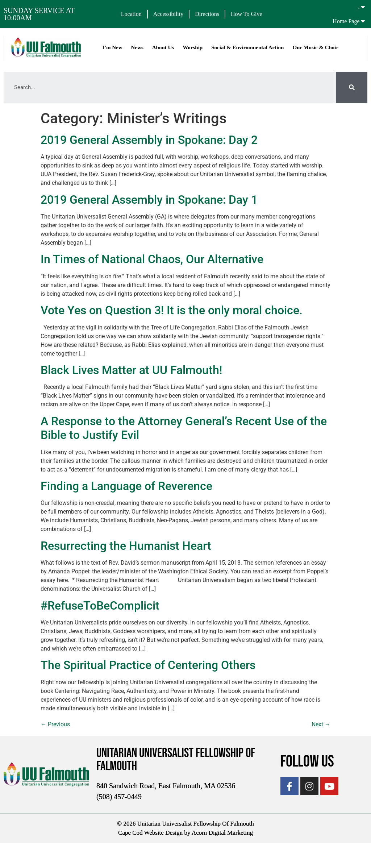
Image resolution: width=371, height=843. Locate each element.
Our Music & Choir (315, 47)
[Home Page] (363, 21)
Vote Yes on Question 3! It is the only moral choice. (172, 310)
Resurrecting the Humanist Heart (126, 546)
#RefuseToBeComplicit (100, 605)
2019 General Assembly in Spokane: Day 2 (149, 140)
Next (321, 724)
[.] (363, 7)
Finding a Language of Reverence (126, 486)
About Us (163, 47)
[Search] (351, 87)
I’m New (112, 47)
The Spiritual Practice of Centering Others (148, 665)
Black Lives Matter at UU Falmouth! (131, 370)
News (137, 47)
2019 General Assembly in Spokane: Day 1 (149, 200)
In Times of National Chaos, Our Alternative (152, 259)
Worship (193, 47)
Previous (55, 724)
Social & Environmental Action (247, 47)
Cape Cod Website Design (150, 832)
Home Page (346, 21)
